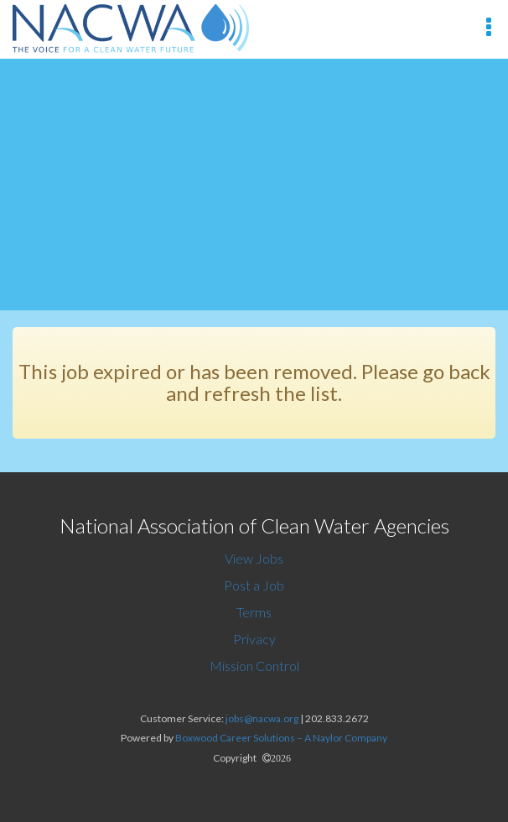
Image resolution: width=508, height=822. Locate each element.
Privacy (254, 639)
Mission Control (254, 666)
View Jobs (254, 558)
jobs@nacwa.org (261, 718)
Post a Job (254, 585)
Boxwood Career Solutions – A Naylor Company (281, 737)
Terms (254, 612)
